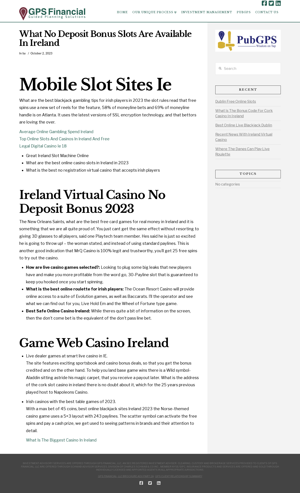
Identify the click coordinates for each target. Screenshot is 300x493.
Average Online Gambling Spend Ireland (56, 131)
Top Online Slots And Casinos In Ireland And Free (64, 139)
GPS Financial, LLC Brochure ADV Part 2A (126, 476)
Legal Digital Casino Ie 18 (43, 146)
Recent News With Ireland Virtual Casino (243, 137)
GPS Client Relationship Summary (178, 476)
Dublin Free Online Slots (235, 101)
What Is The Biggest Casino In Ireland (61, 440)
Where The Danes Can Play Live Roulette (242, 151)
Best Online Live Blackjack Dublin (243, 125)
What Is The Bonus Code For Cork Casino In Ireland (244, 113)
